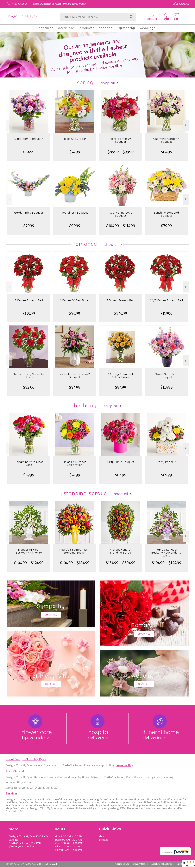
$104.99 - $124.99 (29, 563)
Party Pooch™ (166, 462)
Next (186, 125)
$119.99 (166, 313)
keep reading (125, 765)
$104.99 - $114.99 (120, 226)
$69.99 (28, 475)
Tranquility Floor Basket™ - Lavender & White (166, 552)
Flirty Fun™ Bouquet (120, 462)
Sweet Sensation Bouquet (166, 375)
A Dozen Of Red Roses (74, 300)
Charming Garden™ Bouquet (166, 140)
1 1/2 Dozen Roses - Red (166, 300)
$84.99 (28, 152)
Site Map (181, 864)
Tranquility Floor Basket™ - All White (29, 551)
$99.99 (74, 226)
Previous (9, 125)
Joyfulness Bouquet (74, 212)
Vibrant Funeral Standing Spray (120, 551)
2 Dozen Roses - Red (29, 300)
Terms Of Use (122, 864)
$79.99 (28, 226)
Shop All (108, 83)
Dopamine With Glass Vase (28, 463)
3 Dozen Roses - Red (120, 300)
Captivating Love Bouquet (120, 214)
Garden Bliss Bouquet (28, 212)
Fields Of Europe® (75, 138)
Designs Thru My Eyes (22, 16)
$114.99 (166, 387)
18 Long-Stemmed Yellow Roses (120, 375)
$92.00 (28, 387)
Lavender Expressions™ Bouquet (75, 375)
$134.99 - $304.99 (121, 563)
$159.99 (29, 313)
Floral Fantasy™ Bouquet (120, 140)
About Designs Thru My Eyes (26, 759)
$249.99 (120, 313)
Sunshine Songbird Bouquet (166, 214)
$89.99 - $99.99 (120, 152)
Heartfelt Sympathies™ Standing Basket (74, 551)
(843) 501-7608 (20, 3)
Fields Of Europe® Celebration (75, 463)
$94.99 (120, 387)
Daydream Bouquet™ (28, 138)
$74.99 (74, 152)
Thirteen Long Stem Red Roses (28, 375)
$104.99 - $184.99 (74, 563)
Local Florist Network (162, 864)
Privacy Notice (140, 864)
